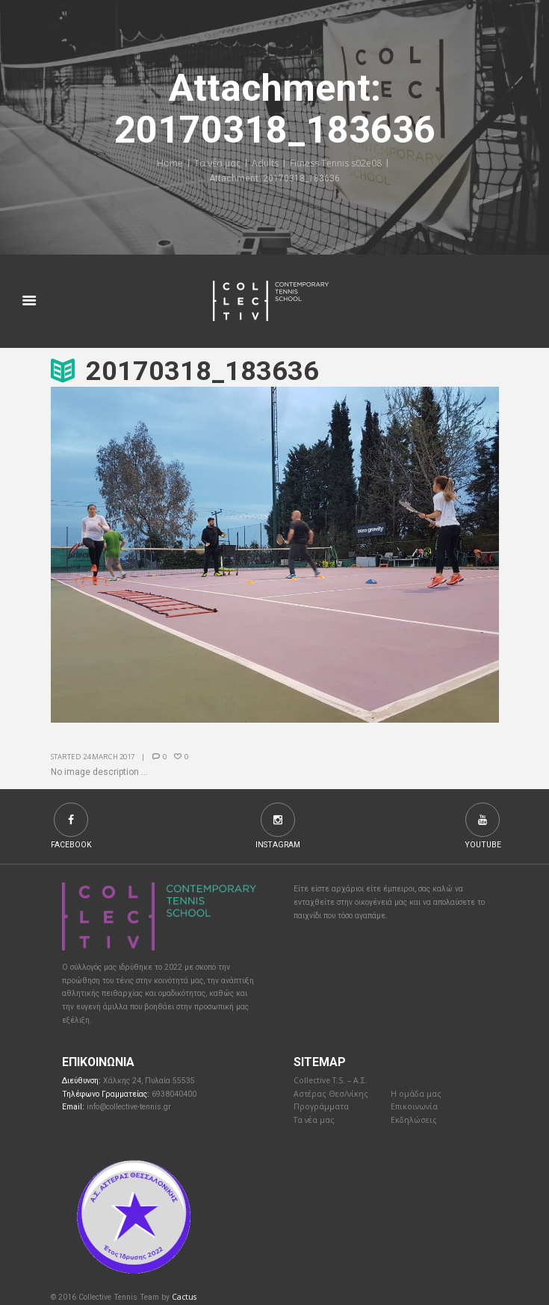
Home (170, 163)
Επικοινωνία (414, 1106)
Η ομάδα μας (416, 1093)
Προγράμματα (321, 1106)
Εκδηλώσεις (414, 1120)
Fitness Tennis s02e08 (336, 163)
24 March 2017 (108, 756)
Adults (265, 163)
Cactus (184, 1297)
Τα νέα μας (217, 163)
